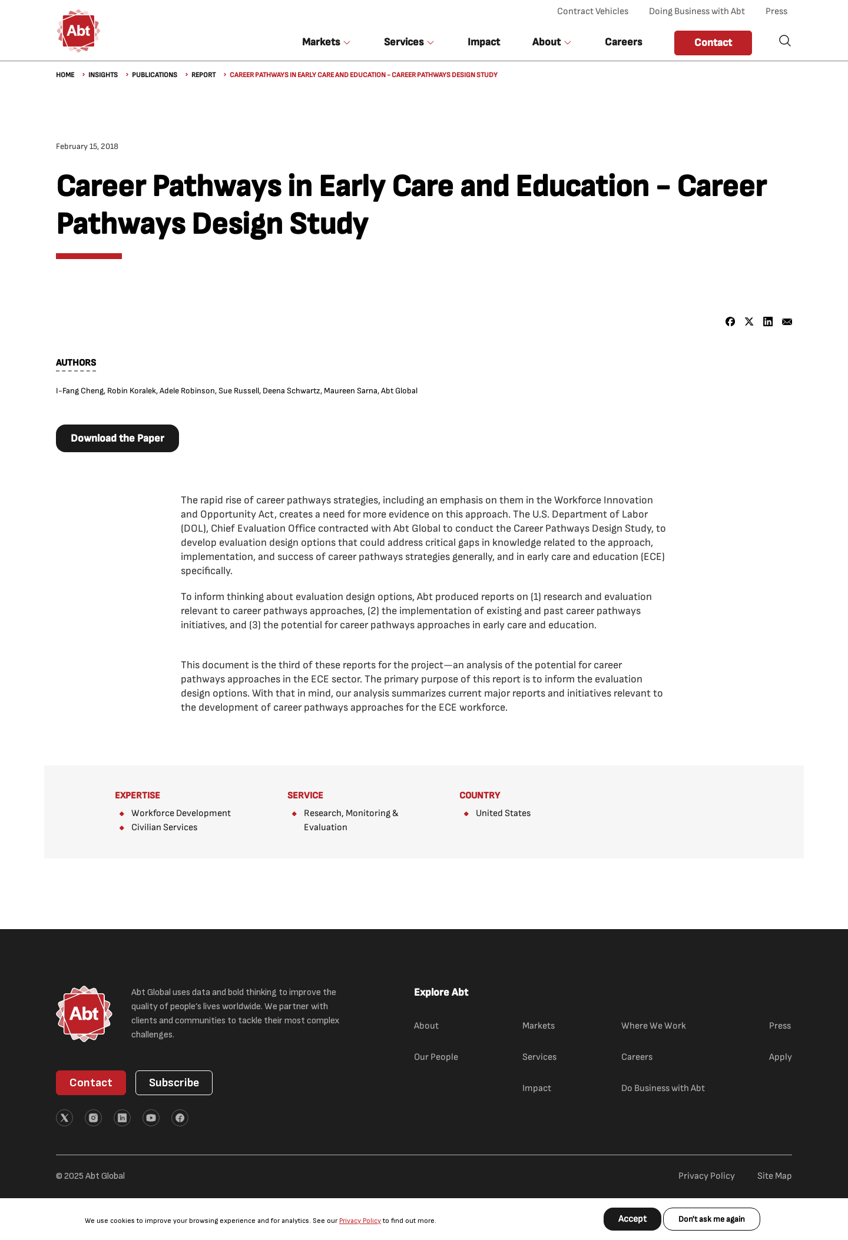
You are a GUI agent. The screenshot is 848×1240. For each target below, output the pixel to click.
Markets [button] (321, 42)
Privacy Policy (360, 1220)
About (426, 1026)
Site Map (774, 1176)
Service (305, 795)
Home (65, 75)
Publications (154, 75)
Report (203, 75)
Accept (632, 1219)
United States (503, 813)
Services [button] (403, 42)
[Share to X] (749, 322)
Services (539, 1057)
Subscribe (174, 1083)
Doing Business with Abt (697, 11)
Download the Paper (117, 438)
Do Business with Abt (663, 1088)
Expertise (137, 795)
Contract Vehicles (592, 11)
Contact (713, 43)
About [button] (546, 42)
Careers (623, 42)
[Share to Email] (787, 322)
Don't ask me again (711, 1219)
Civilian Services (164, 827)
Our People (436, 1057)
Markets (538, 1026)
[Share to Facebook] (731, 322)
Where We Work (653, 1026)
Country (479, 795)
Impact (484, 42)
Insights (103, 75)
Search (785, 41)
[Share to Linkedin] (768, 322)
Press (776, 11)
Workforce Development (181, 813)
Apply (780, 1057)
